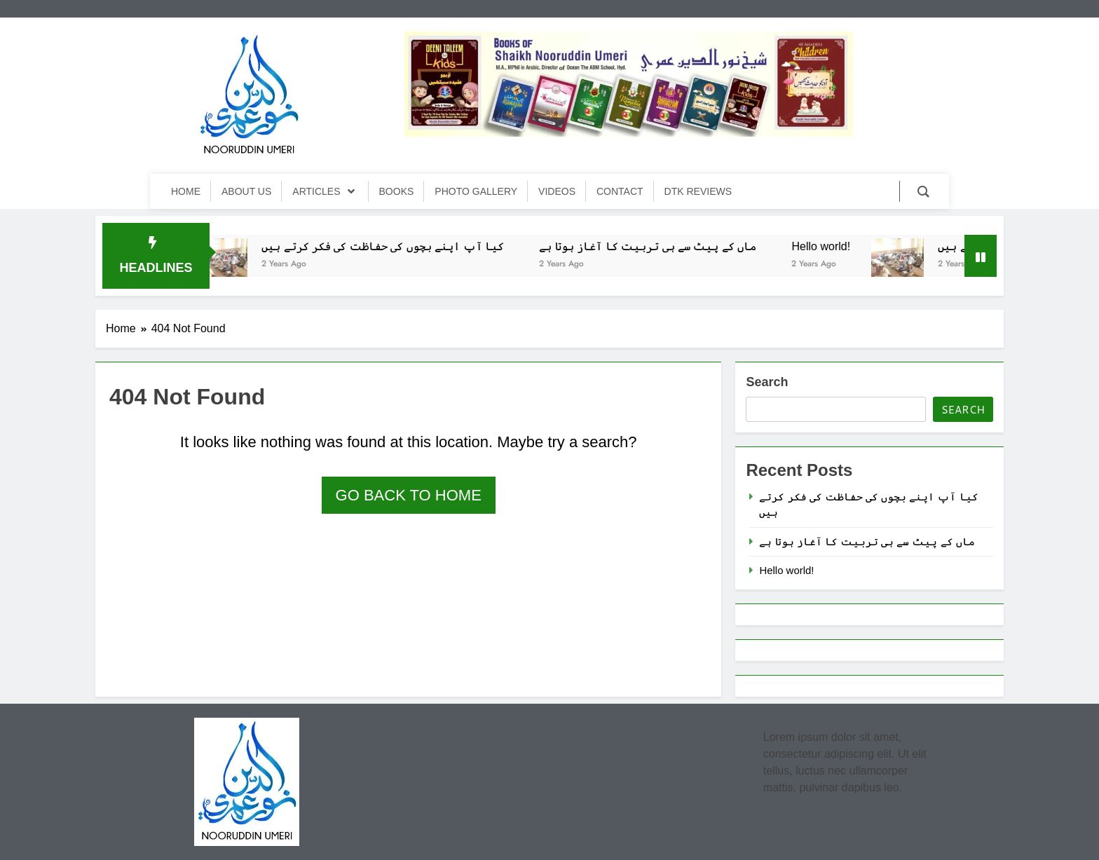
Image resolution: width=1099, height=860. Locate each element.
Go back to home (409, 495)
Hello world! (829, 246)
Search (767, 382)
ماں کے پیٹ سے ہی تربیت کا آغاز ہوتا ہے (656, 246)
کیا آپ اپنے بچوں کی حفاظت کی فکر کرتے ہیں (391, 246)
